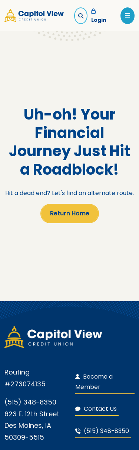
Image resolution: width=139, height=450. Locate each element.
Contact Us (96, 408)
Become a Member (94, 381)
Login (98, 16)
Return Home (69, 213)
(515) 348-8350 (102, 431)
